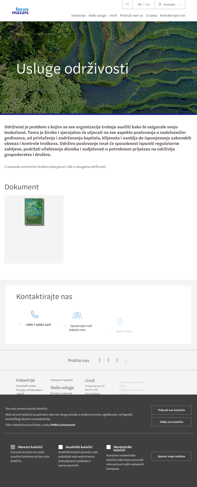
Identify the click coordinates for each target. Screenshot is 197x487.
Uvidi (113, 15)
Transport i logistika (61, 382)
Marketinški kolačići (123, 448)
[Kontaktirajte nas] (34, 327)
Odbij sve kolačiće (171, 422)
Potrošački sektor (26, 386)
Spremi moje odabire (171, 456)
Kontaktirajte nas (172, 15)
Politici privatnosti (63, 425)
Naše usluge (97, 15)
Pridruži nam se (131, 15)
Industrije (78, 15)
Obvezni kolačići (30, 447)
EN (148, 4)
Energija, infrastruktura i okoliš (29, 392)
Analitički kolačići (79, 447)
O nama (151, 15)
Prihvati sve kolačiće (171, 410)
